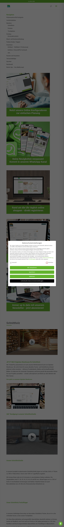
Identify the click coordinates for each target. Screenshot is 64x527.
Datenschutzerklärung (48, 257)
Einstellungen (32, 259)
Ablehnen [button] (32, 276)
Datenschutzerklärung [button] (33, 284)
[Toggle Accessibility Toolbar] (61, 524)
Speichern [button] (32, 272)
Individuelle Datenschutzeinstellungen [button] (32, 281)
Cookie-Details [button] (25, 284)
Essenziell (13, 262)
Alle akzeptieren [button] (32, 267)
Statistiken (49, 262)
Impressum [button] (40, 284)
